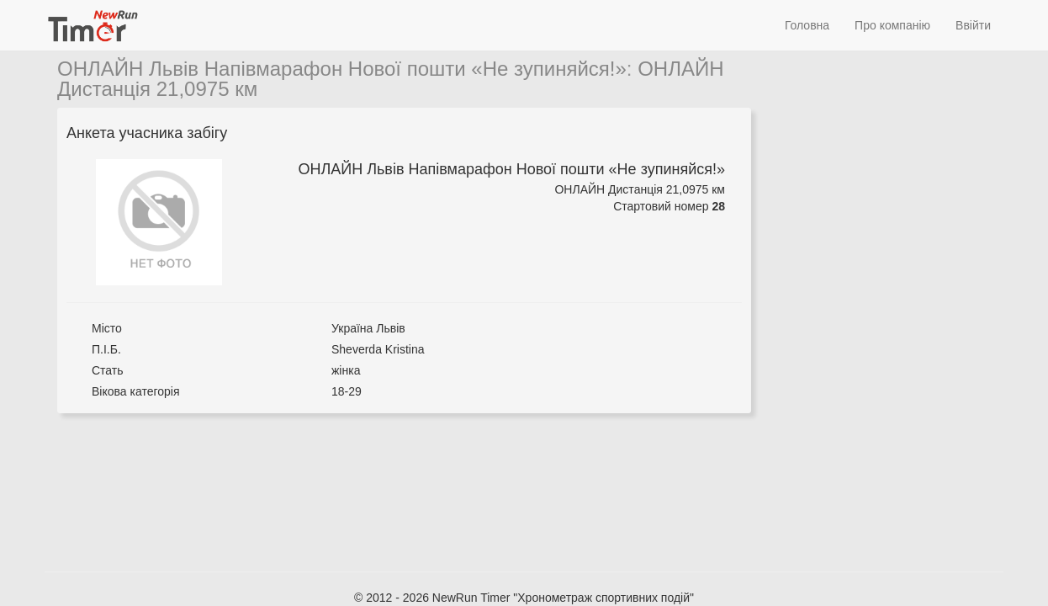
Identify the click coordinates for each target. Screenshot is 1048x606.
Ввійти (973, 25)
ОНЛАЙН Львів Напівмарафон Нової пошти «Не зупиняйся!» (342, 68)
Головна (807, 25)
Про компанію (892, 25)
